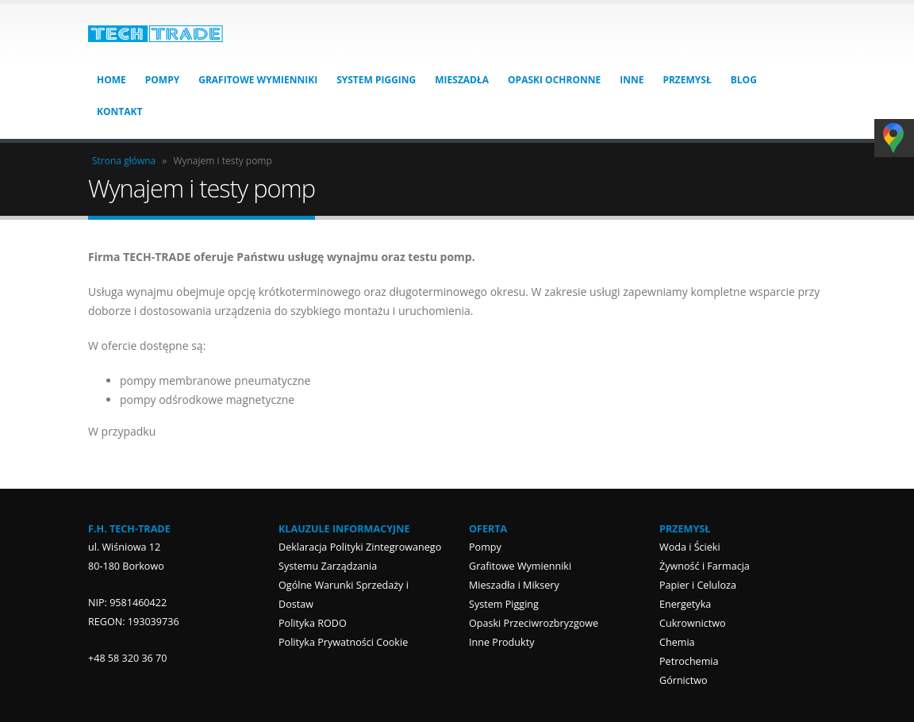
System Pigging (376, 79)
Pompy (162, 79)
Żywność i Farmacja (704, 566)
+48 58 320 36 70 (127, 658)
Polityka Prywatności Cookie (343, 642)
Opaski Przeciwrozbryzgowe (533, 623)
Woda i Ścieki (689, 547)
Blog (744, 79)
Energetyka (685, 604)
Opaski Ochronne (554, 79)
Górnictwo (683, 680)
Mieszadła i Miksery (514, 585)
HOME (111, 79)
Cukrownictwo (692, 623)
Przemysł (686, 79)
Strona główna (124, 160)
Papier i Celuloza (697, 585)
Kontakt (119, 111)
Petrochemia (689, 661)
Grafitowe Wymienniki (257, 79)
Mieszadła (462, 79)
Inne (631, 79)
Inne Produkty (501, 642)
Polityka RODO (312, 623)
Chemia (677, 642)
